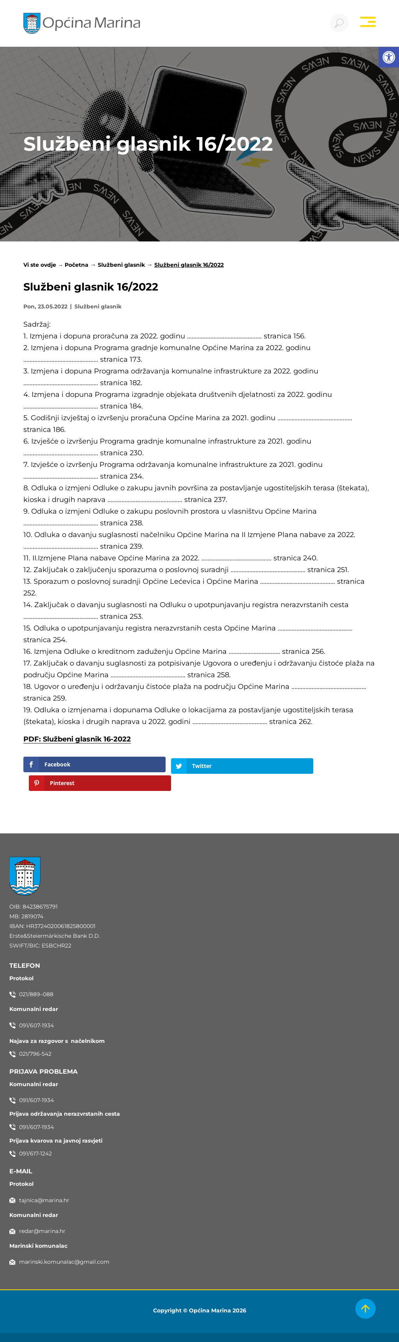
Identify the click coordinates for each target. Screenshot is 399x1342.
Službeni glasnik (121, 265)
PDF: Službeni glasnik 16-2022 (77, 740)
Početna (76, 265)
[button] (389, 57)
